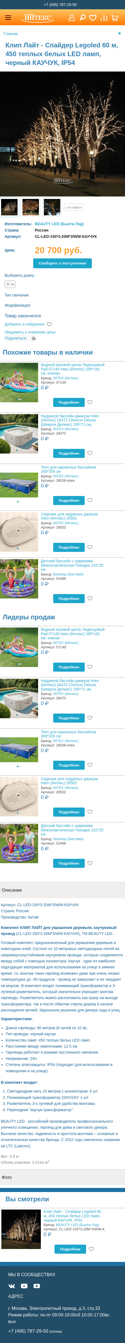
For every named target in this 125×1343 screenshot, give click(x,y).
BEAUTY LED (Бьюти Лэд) (59, 224)
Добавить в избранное (25, 324)
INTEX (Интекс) (65, 378)
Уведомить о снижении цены (30, 332)
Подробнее (69, 402)
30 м (10, 284)
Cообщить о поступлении (62, 263)
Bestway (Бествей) (68, 574)
